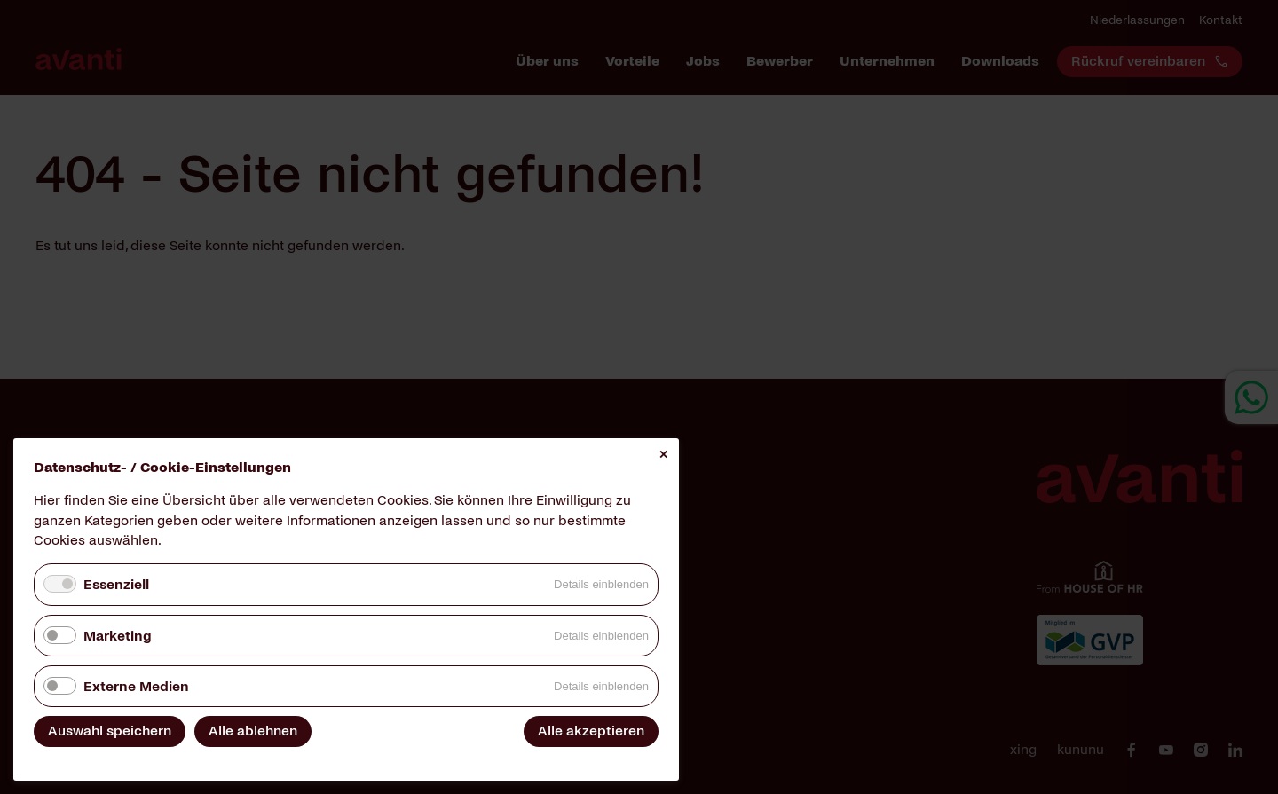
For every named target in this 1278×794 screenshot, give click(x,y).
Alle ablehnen (253, 730)
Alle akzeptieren (591, 730)
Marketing (117, 635)
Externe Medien (136, 686)
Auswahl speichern (109, 730)
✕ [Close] (663, 454)
